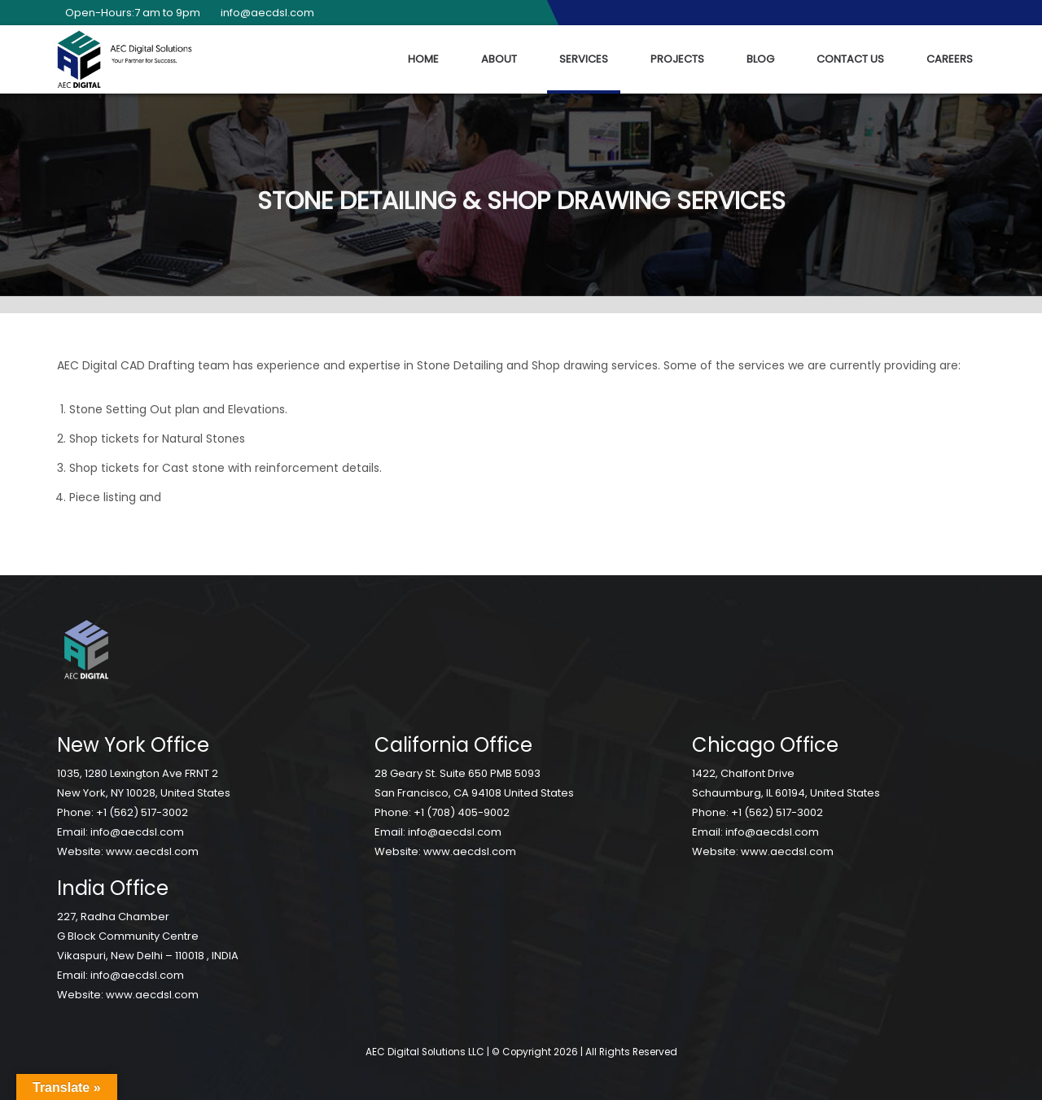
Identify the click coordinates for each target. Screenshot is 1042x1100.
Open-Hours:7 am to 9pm (128, 12)
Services (583, 59)
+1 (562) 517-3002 (142, 812)
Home (423, 59)
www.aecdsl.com (152, 851)
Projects (677, 59)
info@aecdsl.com (263, 12)
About (499, 59)
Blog (760, 59)
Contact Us (850, 59)
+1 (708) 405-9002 (462, 812)
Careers (949, 59)
